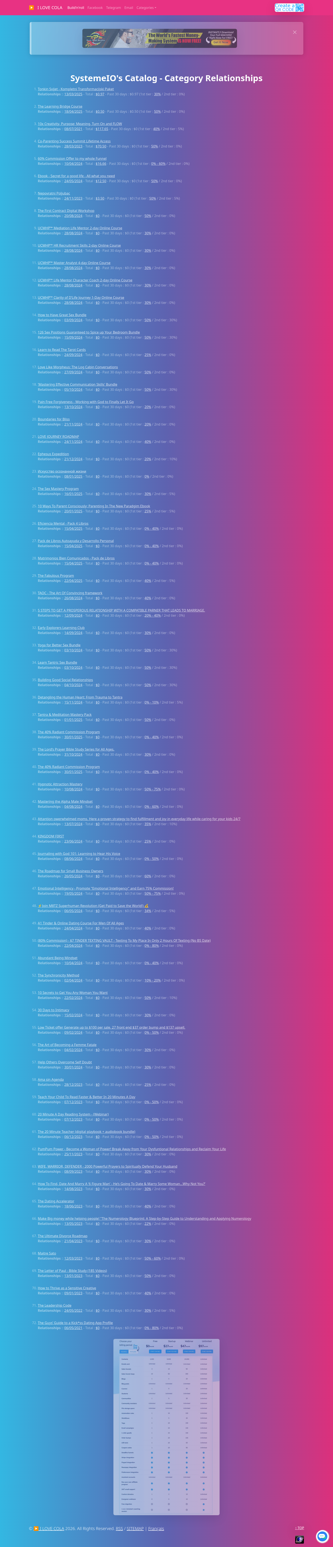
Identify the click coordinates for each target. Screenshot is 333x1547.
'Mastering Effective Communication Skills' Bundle (77, 384)
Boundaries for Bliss (54, 419)
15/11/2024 (73, 702)
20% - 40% (152, 615)
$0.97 (100, 94)
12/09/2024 (73, 615)
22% (147, 1223)
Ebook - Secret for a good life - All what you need (76, 176)
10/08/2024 (73, 789)
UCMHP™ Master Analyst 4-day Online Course (74, 262)
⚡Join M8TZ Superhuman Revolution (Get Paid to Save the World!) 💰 (93, 905)
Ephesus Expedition (53, 454)
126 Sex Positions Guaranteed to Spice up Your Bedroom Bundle (89, 332)
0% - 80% (151, 945)
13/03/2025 (73, 94)
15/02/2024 (73, 1015)
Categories (145, 7)
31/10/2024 (73, 754)
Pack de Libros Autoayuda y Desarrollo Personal (76, 540)
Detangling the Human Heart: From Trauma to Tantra (80, 697)
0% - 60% (158, 163)
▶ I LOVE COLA (45, 7)
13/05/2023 (73, 1223)
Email (128, 7)
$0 (97, 215)
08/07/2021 (73, 129)
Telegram (113, 7)
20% (147, 407)
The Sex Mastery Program (58, 488)
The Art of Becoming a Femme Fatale (67, 1044)
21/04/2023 (73, 1241)
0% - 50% (151, 858)
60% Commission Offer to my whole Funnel (72, 158)
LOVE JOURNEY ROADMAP (58, 436)
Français (156, 1528)
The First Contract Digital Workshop (66, 210)
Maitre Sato (47, 1253)
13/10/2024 (73, 407)
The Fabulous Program (56, 575)
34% (147, 910)
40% (156, 129)
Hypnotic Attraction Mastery (60, 784)
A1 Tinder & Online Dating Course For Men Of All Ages (81, 923)
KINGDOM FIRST (51, 836)
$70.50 (101, 146)
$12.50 (101, 181)
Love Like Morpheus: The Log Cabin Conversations (78, 367)
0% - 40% (151, 528)
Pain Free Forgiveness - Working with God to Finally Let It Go (86, 401)
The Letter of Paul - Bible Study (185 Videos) (72, 1270)
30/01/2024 (73, 1067)
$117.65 (102, 129)
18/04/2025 (73, 111)
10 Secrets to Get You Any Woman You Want (73, 992)
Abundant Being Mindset (58, 958)
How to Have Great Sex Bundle (62, 315)
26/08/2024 (73, 598)
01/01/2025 (73, 719)
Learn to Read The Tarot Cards (62, 349)
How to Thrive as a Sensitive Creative (67, 1288)
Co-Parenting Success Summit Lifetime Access (74, 141)
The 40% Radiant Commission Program (69, 732)
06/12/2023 (73, 1136)
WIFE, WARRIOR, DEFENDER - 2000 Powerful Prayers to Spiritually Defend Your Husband (107, 1166)
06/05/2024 (73, 910)
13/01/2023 (73, 1275)
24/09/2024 (73, 354)
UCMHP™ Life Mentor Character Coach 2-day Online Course (85, 280)
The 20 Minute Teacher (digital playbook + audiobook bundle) (86, 1131)
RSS (119, 1528)
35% (147, 824)
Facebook (95, 7)
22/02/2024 (73, 997)
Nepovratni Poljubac (54, 193)
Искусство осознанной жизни (62, 471)
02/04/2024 (73, 980)
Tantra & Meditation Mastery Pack (65, 714)
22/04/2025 (73, 580)
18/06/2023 (73, 1206)
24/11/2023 (73, 198)
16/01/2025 (73, 493)
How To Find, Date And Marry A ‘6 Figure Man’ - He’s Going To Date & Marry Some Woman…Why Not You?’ (121, 1183)
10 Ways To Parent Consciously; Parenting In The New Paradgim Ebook (94, 506)
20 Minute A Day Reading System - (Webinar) (73, 1114)
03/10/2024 (73, 650)
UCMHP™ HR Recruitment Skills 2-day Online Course (79, 245)
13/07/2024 (73, 824)
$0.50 (100, 111)
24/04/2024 (73, 928)
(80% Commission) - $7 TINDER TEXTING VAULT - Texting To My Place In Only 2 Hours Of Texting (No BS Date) (124, 940)
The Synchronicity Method (58, 975)
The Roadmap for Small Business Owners (70, 871)
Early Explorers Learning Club (61, 627)
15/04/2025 (73, 528)
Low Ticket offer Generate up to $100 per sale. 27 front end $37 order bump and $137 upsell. (111, 1027)
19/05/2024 (73, 893)
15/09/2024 (73, 337)
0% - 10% (151, 702)
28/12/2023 (73, 1084)
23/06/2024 (73, 841)
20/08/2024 (73, 215)
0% (146, 476)
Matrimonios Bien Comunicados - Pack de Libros (76, 558)
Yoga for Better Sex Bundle (59, 645)
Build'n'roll (75, 7)
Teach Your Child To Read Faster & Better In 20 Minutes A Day (86, 1097)
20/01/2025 (73, 511)
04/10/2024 (73, 685)
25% (147, 354)
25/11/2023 (73, 1154)
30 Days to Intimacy (53, 1010)
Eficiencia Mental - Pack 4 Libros (63, 523)
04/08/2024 (73, 806)
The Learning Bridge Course (60, 106)
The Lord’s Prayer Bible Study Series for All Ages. (76, 749)
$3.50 (100, 198)
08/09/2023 (73, 1171)
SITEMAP (135, 1528)
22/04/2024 (73, 945)
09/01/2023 (73, 1293)
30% (157, 94)
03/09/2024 (73, 320)
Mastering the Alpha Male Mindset (65, 801)
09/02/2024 (73, 1032)
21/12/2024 (73, 459)
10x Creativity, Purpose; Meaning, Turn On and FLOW (80, 123)
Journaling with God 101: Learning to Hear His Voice (79, 853)
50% (157, 111)
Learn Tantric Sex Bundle (57, 662)
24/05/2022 (73, 1310)
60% (147, 876)
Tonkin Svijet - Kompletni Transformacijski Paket (76, 89)
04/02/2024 (73, 1050)
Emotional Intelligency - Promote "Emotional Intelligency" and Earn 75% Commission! (106, 888)
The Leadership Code (54, 1305)
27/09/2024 (73, 372)
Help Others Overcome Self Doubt (65, 1062)
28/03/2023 (73, 146)
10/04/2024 (73, 163)
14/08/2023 (73, 1189)
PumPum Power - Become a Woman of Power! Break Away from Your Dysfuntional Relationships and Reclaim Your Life (132, 1149)
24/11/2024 (73, 441)
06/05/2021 (73, 1328)
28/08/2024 (73, 233)
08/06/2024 (73, 858)
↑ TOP (299, 1528)
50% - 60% (152, 1258)
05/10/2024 (73, 389)
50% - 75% (152, 789)
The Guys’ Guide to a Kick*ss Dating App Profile (75, 1322)
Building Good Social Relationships (65, 680)
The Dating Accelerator (56, 1201)
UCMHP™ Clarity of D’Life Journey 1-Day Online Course (81, 297)
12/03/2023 (73, 1258)
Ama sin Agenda (51, 1079)
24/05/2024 (73, 181)
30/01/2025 (73, 737)
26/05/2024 (73, 876)
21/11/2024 (73, 424)
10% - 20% (152, 980)
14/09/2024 (73, 632)
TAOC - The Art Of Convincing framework (70, 593)
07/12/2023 (73, 1102)
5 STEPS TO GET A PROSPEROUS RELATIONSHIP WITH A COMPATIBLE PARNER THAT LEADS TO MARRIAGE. (121, 610)
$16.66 (101, 163)
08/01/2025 (73, 476)
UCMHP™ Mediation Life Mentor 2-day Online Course (80, 228)
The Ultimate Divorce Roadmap (62, 1236)
